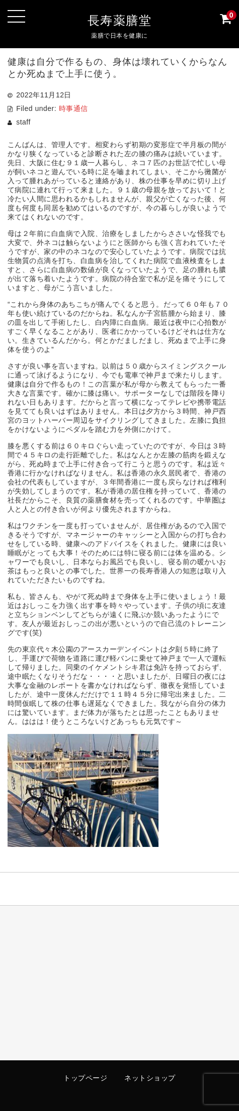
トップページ (85, 1078)
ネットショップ (150, 1078)
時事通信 (73, 108)
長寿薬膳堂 (120, 20)
